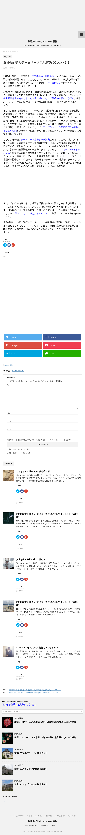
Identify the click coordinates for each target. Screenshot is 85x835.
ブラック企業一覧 (36, 816)
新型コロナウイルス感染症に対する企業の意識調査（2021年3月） (45, 722)
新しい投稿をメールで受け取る (19, 453)
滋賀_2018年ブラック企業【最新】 (31, 769)
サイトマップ (71, 816)
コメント (10, 385)
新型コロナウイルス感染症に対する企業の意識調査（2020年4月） (45, 737)
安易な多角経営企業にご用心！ (30, 559)
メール (9, 421)
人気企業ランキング (22, 816)
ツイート (5, 801)
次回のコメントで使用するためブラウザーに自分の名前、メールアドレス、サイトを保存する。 (40, 440)
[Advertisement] (42, 15)
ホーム (12, 816)
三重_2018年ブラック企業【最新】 (31, 784)
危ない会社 (9, 365)
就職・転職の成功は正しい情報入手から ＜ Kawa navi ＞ (42, 826)
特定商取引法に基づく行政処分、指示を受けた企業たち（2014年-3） (35, 692)
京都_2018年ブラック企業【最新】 (31, 753)
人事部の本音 (49, 816)
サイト (9, 429)
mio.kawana (18, 370)
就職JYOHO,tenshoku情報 (42, 41)
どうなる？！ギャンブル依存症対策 (33, 471)
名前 (9, 413)
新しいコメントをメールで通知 (19, 449)
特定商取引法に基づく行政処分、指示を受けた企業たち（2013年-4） (35, 690)
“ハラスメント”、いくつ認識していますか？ (37, 647)
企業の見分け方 (60, 816)
